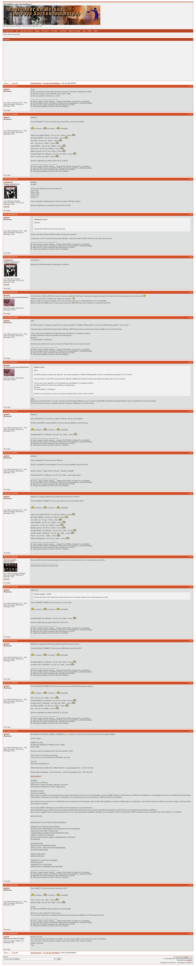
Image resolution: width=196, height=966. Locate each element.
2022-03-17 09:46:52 (10, 587)
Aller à (33, 958)
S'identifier (63, 31)
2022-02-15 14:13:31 (10, 411)
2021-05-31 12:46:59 (10, 114)
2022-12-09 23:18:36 (10, 885)
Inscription (54, 31)
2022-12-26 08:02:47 (10, 933)
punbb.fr (189, 960)
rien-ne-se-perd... (10, 560)
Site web (6, 206)
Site (17, 31)
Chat (84, 31)
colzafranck (8, 182)
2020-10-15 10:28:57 (10, 86)
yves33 (6, 937)
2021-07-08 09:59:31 (10, 362)
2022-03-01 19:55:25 (10, 493)
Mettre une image (74, 31)
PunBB (185, 957)
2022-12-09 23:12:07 (10, 731)
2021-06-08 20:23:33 (10, 292)
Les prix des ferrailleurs (51, 83)
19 (15, 83)
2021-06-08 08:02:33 (10, 214)
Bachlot (7, 295)
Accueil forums (8, 31)
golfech (7, 89)
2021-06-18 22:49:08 (10, 317)
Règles (37, 31)
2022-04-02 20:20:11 (10, 641)
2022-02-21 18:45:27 (10, 453)
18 (12, 83)
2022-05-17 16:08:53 (10, 683)
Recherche (45, 31)
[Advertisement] (85, 61)
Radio (90, 31)
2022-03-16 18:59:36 (10, 557)
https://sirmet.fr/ (36, 776)
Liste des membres (26, 31)
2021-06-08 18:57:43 (10, 257)
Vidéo (95, 31)
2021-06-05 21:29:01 (10, 179)
